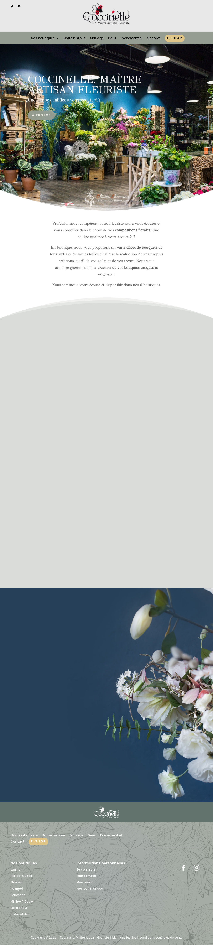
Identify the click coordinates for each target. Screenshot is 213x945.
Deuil (112, 38)
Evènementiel (131, 38)
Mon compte (86, 876)
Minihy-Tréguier (22, 901)
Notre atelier (20, 914)
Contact (154, 38)
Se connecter (87, 869)
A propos (41, 121)
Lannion (16, 869)
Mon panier (85, 882)
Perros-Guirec (21, 876)
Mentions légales (124, 937)
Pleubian (17, 882)
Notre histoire (74, 38)
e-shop (174, 38)
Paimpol (17, 889)
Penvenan (18, 895)
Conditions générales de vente (160, 937)
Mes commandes (90, 889)
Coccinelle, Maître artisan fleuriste (85, 90)
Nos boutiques (43, 38)
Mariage (97, 38)
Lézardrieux (19, 908)
